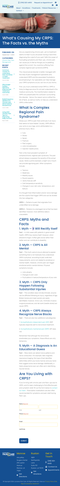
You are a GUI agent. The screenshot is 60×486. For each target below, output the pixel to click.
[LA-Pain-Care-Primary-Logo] (7, 5)
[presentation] (31, 433)
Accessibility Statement (32, 483)
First (20, 410)
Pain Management (8, 61)
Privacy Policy (49, 481)
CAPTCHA (22, 429)
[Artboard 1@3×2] (8, 453)
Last (40, 410)
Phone (23, 414)
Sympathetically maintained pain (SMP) (35, 329)
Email (20, 421)
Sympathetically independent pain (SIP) (35, 322)
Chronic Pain (6, 60)
